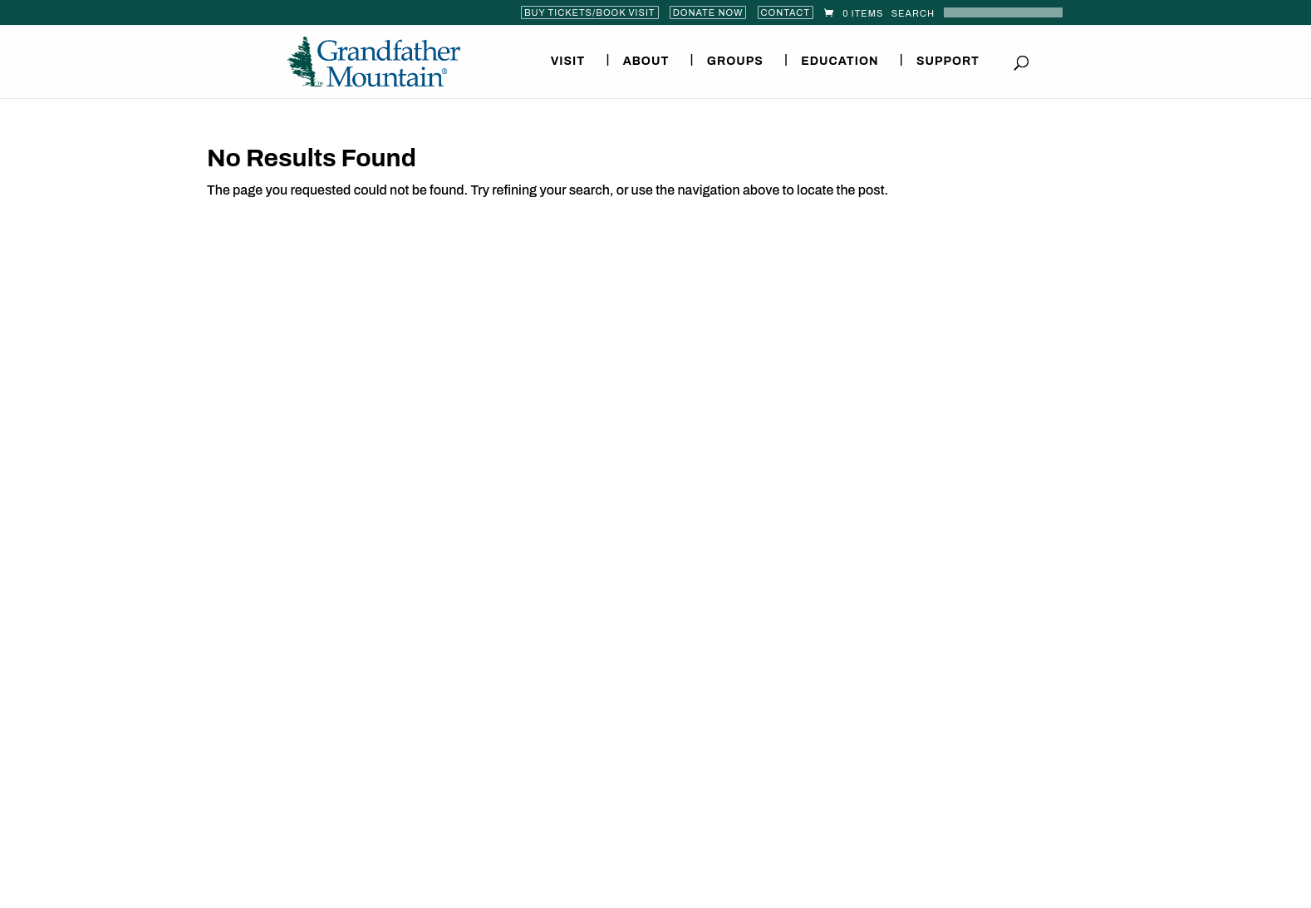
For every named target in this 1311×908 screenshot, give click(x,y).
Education (839, 61)
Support (948, 61)
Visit (568, 61)
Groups (735, 61)
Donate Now (708, 12)
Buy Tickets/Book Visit (590, 12)
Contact (785, 12)
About (646, 61)
